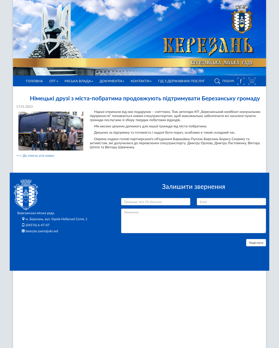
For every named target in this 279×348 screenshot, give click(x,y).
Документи (111, 81)
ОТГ (53, 81)
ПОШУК (223, 81)
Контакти (141, 81)
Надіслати (256, 242)
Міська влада (79, 81)
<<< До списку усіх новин (35, 155)
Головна (34, 81)
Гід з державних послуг (181, 81)
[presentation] (154, 247)
